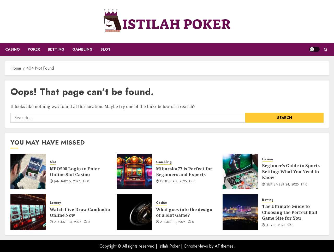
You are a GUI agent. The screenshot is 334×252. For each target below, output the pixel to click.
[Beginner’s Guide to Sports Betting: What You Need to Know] (240, 171)
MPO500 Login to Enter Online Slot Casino (75, 171)
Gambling (82, 49)
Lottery (55, 203)
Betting (56, 49)
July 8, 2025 (275, 225)
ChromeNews (196, 246)
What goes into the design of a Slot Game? (184, 212)
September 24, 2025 (282, 185)
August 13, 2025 (67, 222)
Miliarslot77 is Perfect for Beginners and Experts (184, 171)
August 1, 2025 (172, 222)
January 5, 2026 (67, 181)
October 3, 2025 (173, 181)
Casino (12, 49)
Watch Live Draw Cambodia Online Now (80, 212)
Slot (105, 49)
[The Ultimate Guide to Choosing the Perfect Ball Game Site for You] (240, 212)
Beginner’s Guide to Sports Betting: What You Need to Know (291, 171)
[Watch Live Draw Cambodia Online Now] (28, 212)
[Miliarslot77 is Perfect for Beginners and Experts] (134, 171)
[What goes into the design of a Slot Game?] (134, 212)
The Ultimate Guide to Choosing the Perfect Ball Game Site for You (289, 212)
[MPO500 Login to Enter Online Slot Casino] (28, 171)
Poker (34, 49)
